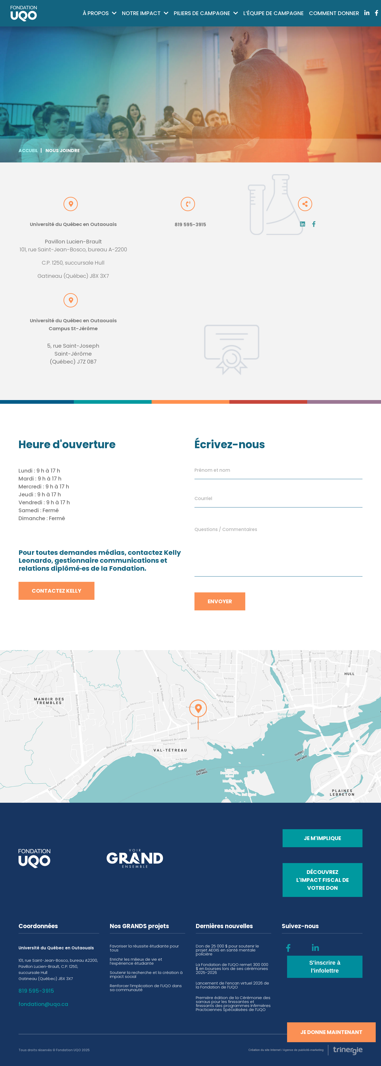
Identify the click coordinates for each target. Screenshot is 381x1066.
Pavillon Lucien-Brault (73, 241)
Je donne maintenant (331, 1032)
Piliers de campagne (202, 13)
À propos (96, 13)
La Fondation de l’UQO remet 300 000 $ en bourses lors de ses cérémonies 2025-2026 (232, 968)
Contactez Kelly (56, 591)
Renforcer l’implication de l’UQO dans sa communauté (146, 988)
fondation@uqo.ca (43, 1004)
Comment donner (334, 13)
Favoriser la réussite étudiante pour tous (144, 948)
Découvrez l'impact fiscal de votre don (322, 880)
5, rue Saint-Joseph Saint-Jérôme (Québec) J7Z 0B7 (73, 353)
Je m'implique (322, 838)
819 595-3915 (190, 224)
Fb (314, 224)
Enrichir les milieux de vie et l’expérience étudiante (136, 961)
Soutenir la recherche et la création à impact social (146, 974)
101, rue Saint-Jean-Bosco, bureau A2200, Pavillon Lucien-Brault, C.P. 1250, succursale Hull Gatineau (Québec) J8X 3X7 (58, 969)
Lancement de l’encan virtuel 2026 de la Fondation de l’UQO (232, 985)
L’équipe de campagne (273, 13)
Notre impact (141, 13)
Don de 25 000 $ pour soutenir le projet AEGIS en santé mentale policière (227, 950)
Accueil (28, 150)
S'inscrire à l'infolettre (325, 966)
